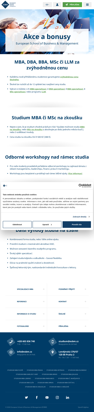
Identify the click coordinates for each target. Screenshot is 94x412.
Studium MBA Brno (49, 374)
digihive (86, 407)
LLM (44, 91)
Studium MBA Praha (35, 370)
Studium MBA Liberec (22, 378)
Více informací (75, 173)
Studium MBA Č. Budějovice (69, 378)
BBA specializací (75, 89)
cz (47, 4)
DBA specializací (57, 89)
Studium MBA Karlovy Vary (27, 374)
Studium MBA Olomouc (77, 370)
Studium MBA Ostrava (55, 370)
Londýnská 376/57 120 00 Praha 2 (68, 353)
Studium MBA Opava (45, 383)
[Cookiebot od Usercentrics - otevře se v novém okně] (80, 186)
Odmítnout (17, 224)
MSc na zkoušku (34, 129)
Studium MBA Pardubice (44, 378)
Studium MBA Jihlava (69, 374)
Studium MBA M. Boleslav (35, 387)
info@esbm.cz (24, 351)
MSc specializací (17, 91)
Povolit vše (77, 224)
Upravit (47, 224)
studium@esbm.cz (69, 341)
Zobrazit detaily (80, 217)
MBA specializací (38, 89)
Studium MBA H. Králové (59, 387)
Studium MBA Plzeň (15, 370)
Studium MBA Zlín (26, 383)
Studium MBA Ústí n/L (66, 383)
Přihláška (72, 4)
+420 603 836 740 (26, 341)
